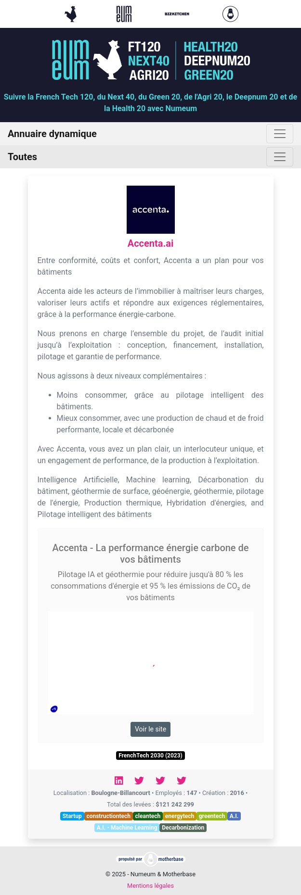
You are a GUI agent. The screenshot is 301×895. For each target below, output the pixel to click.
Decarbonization (183, 827)
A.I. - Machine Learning (127, 827)
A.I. (234, 816)
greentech (212, 816)
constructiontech (108, 816)
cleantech (148, 816)
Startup (72, 816)
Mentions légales (150, 885)
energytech (179, 816)
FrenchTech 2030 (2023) (150, 755)
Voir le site (150, 729)
